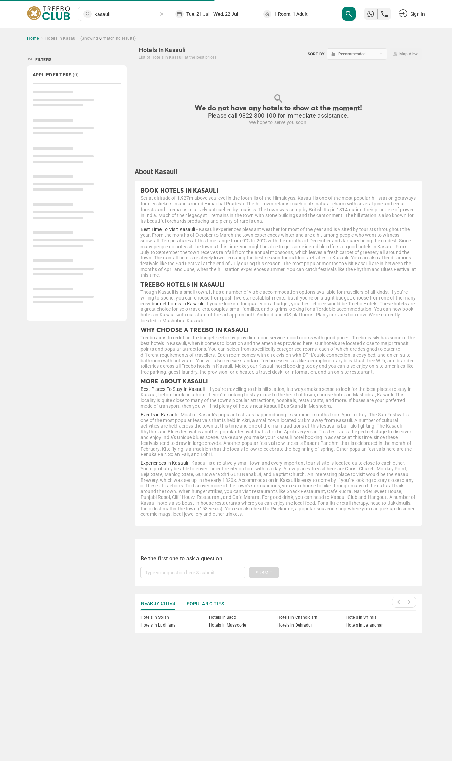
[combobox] (126, 14)
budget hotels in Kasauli (177, 303)
